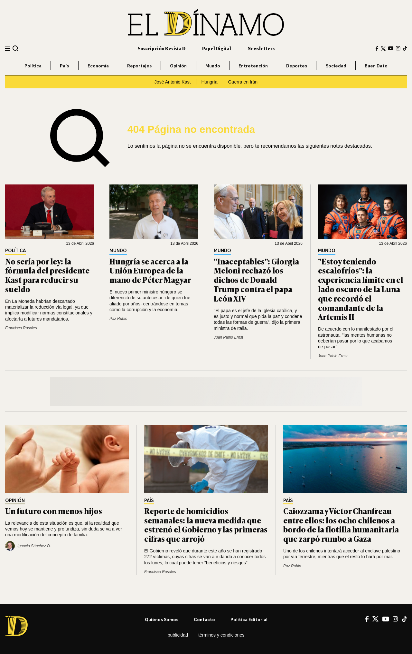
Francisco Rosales (21, 328)
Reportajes (139, 65)
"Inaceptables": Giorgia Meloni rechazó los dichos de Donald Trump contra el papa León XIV (256, 279)
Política (33, 65)
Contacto (204, 619)
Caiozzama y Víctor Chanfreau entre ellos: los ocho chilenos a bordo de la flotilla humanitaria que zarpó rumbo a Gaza (341, 524)
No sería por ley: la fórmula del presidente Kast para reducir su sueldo (47, 274)
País (64, 65)
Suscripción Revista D (161, 48)
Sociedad (336, 65)
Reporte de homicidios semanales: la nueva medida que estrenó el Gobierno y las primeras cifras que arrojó (205, 524)
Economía (98, 65)
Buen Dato (376, 65)
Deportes (296, 65)
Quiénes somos (161, 619)
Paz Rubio (118, 318)
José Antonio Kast (172, 81)
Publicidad (178, 635)
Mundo (212, 65)
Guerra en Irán (243, 81)
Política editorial (248, 619)
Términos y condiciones (221, 635)
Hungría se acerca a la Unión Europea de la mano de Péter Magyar (150, 270)
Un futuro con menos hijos (53, 510)
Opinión (178, 65)
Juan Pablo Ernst (228, 337)
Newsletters (261, 48)
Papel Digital (216, 48)
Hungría (209, 81)
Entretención (253, 65)
